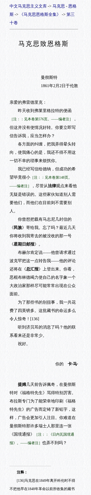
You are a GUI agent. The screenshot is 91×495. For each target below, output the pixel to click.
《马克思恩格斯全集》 (40, 14)
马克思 (58, 6)
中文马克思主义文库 (28, 6)
